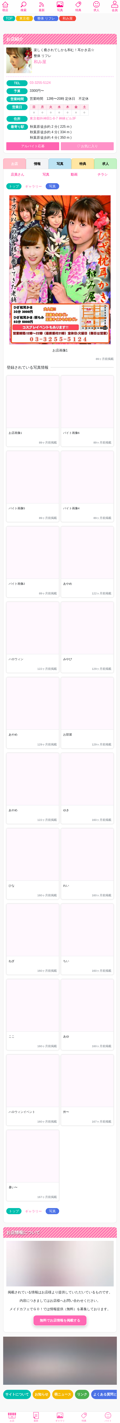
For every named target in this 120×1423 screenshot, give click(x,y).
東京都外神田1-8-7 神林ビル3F (53, 118)
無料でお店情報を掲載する (60, 1320)
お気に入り (87, 146)
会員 (114, 7)
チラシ (102, 174)
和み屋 (68, 18)
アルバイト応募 (33, 146)
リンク (82, 1394)
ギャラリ (60, 1417)
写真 (60, 7)
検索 (23, 7)
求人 (96, 7)
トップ (14, 186)
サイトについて (17, 1394)
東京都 (24, 18)
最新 (41, 7)
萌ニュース (62, 1394)
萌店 (5, 7)
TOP (9, 18)
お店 (12, 1417)
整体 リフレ (46, 18)
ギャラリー (33, 186)
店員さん (17, 174)
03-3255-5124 (40, 82)
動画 (74, 174)
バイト (108, 1417)
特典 (78, 7)
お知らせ (41, 1394)
